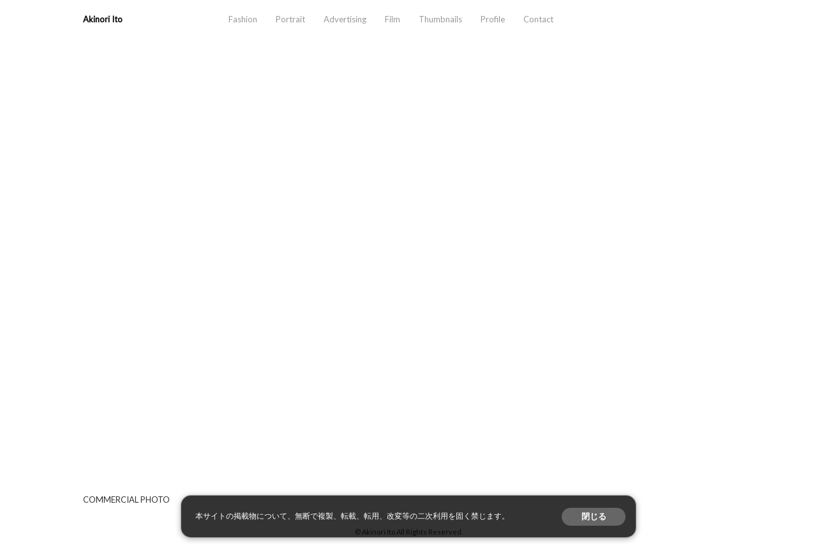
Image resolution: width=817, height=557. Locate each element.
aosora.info (651, 19)
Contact (538, 19)
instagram (685, 19)
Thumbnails (440, 19)
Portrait (290, 19)
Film (392, 19)
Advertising (345, 19)
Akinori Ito (103, 19)
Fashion (243, 19)
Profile (493, 19)
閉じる (593, 516)
